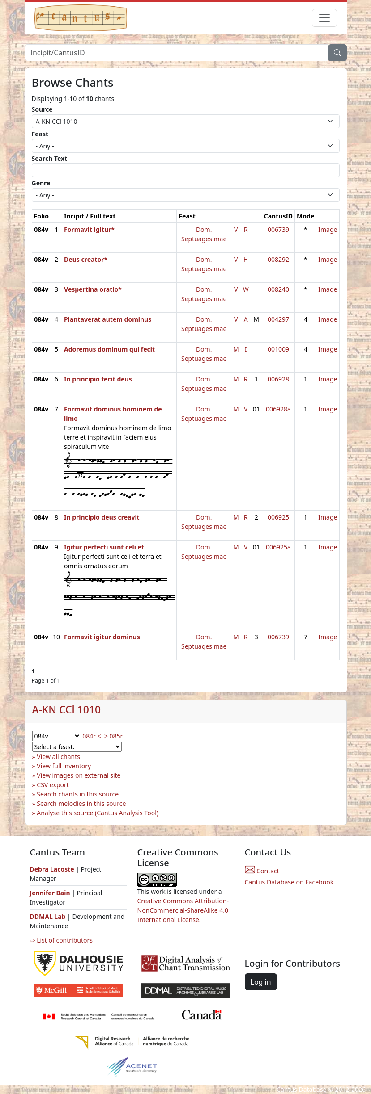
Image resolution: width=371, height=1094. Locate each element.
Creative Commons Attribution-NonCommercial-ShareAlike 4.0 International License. (183, 910)
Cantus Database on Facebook (289, 882)
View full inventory (64, 766)
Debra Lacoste (52, 869)
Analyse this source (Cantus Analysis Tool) (97, 813)
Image (327, 229)
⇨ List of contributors (61, 940)
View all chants (58, 756)
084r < (91, 736)
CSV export (53, 784)
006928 (278, 379)
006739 (278, 229)
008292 (278, 259)
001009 (278, 349)
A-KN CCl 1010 (66, 710)
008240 (278, 289)
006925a (278, 547)
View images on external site (78, 775)
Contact (262, 871)
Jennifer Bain (51, 893)
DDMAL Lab (48, 916)
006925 (278, 517)
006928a (278, 409)
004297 (278, 319)
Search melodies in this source (81, 803)
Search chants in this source (78, 794)
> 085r (113, 736)
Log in (261, 982)
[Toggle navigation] (324, 18)
